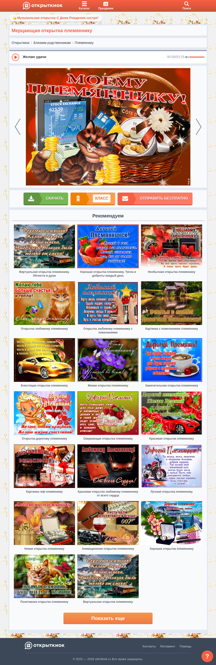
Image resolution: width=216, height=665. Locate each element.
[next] (199, 127)
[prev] (18, 127)
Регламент (167, 646)
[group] (108, 57)
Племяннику (84, 43)
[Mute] (187, 57)
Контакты (149, 646)
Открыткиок (21, 43)
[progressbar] (196, 57)
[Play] (15, 57)
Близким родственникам (52, 43)
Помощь (185, 646)
